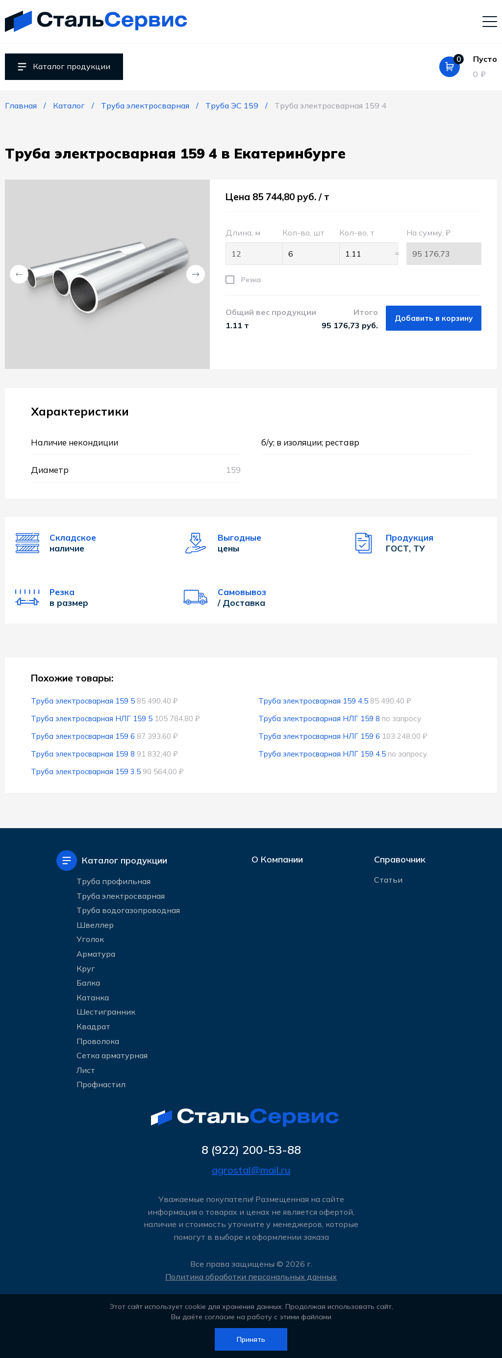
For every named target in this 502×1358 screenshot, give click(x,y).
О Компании (277, 859)
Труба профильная (113, 881)
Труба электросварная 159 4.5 (313, 700)
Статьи (388, 881)
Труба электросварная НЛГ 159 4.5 (322, 753)
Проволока (97, 1040)
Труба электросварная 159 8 (83, 753)
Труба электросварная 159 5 (83, 700)
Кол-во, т (362, 246)
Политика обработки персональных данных (251, 1276)
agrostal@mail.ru (251, 1170)
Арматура (95, 953)
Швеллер (95, 924)
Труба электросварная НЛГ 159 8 (319, 718)
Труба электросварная (120, 895)
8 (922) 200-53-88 (251, 1149)
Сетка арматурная (112, 1055)
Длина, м (249, 246)
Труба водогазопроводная (128, 909)
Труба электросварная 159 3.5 (86, 771)
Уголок (90, 938)
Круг (85, 967)
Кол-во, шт (305, 246)
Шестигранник (105, 1011)
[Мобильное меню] (489, 21)
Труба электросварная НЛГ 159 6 (319, 736)
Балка (88, 982)
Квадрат (93, 1026)
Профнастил (101, 1084)
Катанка (92, 996)
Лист (85, 1069)
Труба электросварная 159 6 (83, 736)
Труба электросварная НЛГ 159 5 (92, 718)
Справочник (400, 859)
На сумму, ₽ (443, 246)
